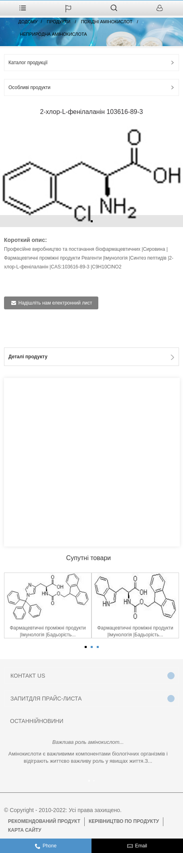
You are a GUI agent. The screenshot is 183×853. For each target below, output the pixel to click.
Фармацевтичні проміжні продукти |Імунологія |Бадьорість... (48, 631)
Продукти (59, 21)
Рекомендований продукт (44, 821)
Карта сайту (24, 830)
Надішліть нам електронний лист (55, 303)
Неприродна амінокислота (53, 34)
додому (28, 21)
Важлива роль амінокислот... (88, 742)
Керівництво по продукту (124, 821)
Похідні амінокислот (106, 21)
